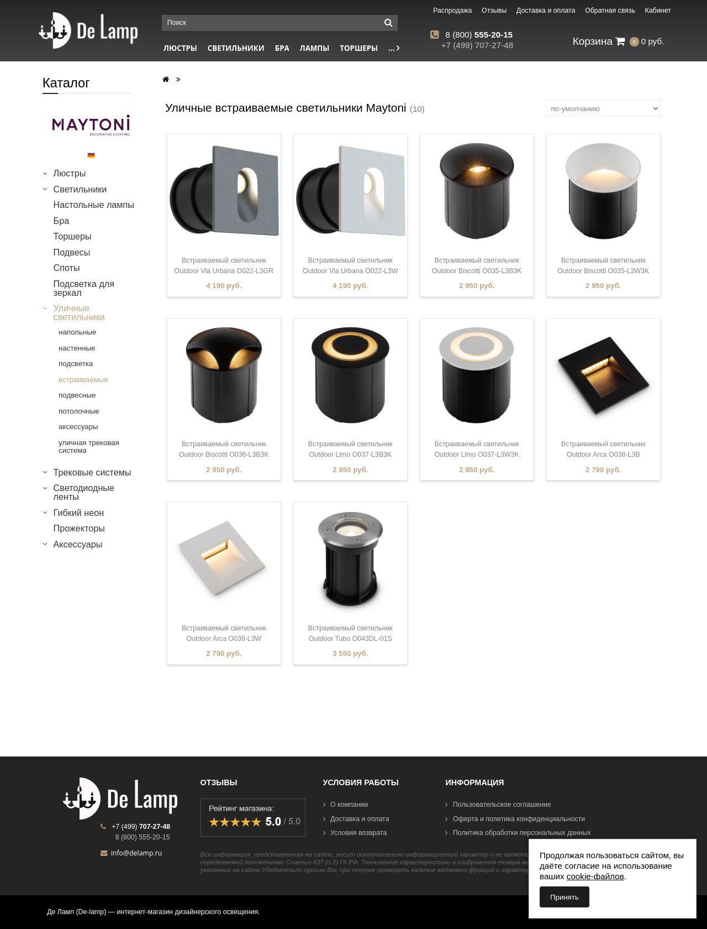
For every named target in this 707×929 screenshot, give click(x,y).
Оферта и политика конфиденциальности (515, 819)
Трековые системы (92, 472)
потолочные (79, 411)
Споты (67, 268)
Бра (282, 48)
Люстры (180, 48)
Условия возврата (355, 833)
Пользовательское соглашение (498, 804)
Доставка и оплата (356, 819)
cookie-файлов (595, 876)
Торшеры (359, 48)
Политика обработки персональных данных (517, 833)
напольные (77, 332)
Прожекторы (79, 528)
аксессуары (78, 426)
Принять (564, 897)
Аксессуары (78, 544)
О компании (345, 804)
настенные (77, 348)
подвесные (77, 395)
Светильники (236, 48)
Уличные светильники (79, 312)
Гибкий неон (79, 513)
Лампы (315, 48)
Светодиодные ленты (84, 492)
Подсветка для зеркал (84, 288)
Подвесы (72, 252)
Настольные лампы (94, 205)
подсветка (76, 363)
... (393, 48)
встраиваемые (83, 379)
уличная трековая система (89, 447)
